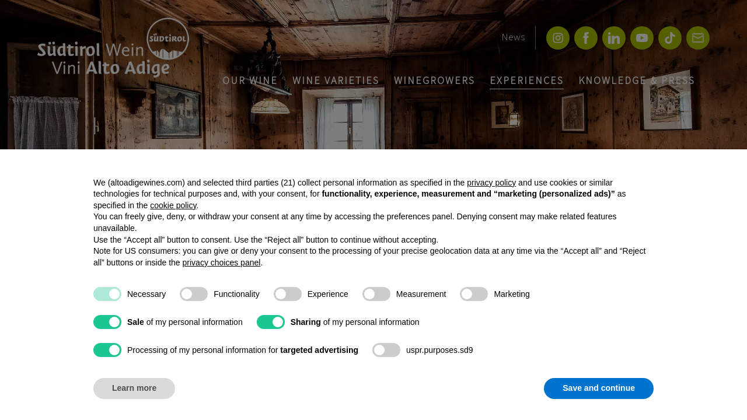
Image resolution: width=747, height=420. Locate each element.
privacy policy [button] (491, 182)
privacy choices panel (222, 262)
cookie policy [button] (173, 205)
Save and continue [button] (599, 388)
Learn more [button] (134, 388)
